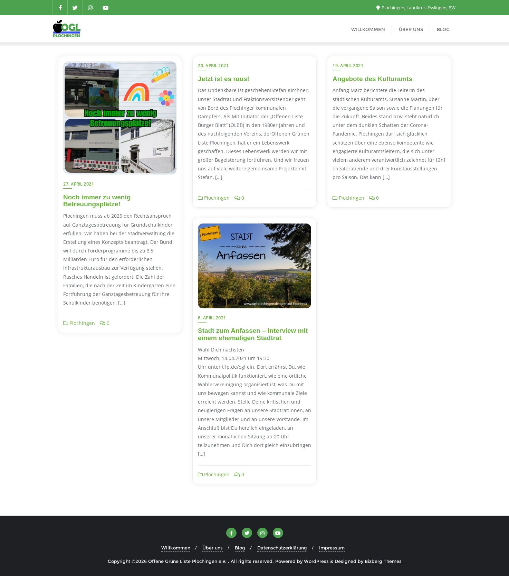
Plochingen (79, 323)
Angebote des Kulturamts (372, 78)
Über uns (212, 547)
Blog (240, 547)
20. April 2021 (213, 66)
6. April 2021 (212, 318)
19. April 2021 (348, 66)
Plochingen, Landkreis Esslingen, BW (415, 7)
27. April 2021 (78, 184)
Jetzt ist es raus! (223, 78)
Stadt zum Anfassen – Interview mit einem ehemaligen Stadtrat (253, 334)
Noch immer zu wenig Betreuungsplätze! (97, 200)
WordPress (316, 561)
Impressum (332, 547)
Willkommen (175, 547)
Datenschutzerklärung (282, 547)
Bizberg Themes (383, 561)
